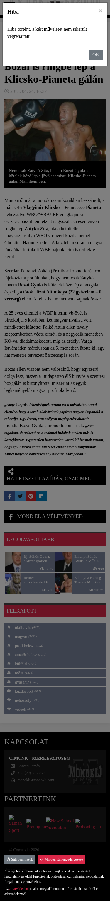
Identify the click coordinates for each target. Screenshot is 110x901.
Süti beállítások (20, 859)
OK (95, 54)
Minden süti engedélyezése (61, 859)
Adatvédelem (18, 889)
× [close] (101, 11)
